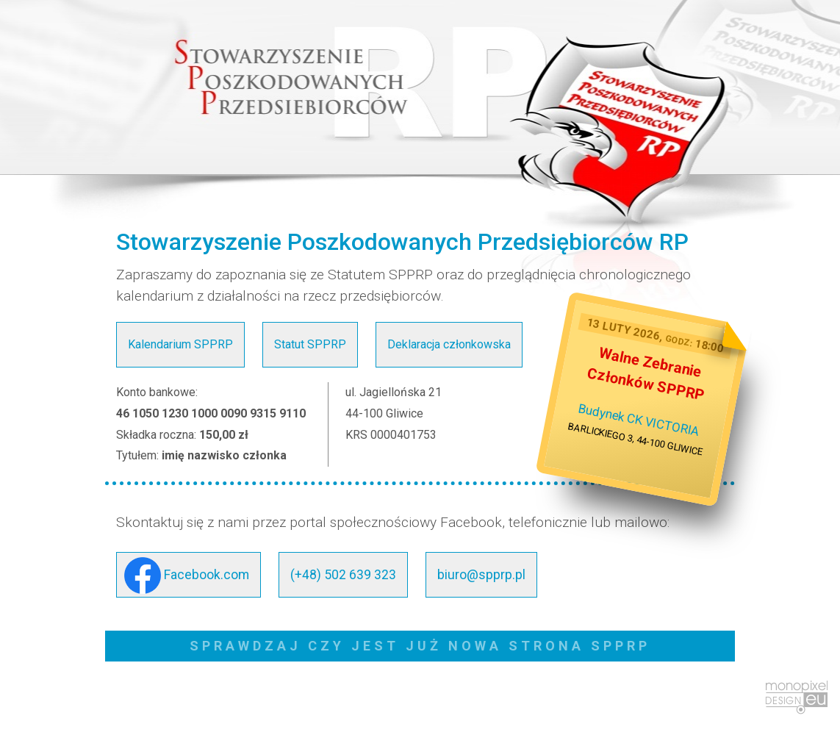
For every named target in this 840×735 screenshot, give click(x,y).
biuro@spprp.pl (481, 574)
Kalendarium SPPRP (180, 344)
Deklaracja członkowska (449, 344)
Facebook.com (186, 575)
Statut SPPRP (310, 344)
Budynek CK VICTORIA (639, 420)
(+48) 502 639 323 (343, 574)
